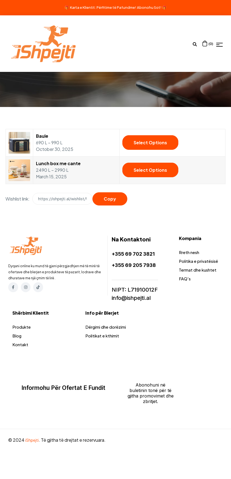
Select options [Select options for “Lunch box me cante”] (150, 170)
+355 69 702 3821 (135, 253)
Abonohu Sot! (149, 7)
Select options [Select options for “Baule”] (150, 142)
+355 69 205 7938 (136, 264)
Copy (110, 199)
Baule (42, 136)
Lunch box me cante (58, 163)
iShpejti (33, 458)
